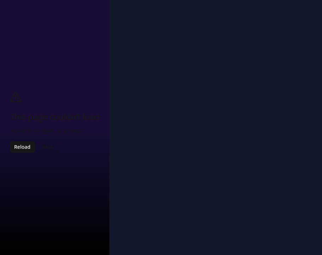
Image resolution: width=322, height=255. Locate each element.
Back (47, 146)
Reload (22, 146)
